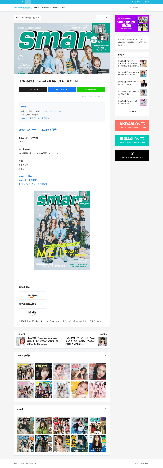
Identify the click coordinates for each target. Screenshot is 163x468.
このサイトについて (142, 2)
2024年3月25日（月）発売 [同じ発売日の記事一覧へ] (27, 17)
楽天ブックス (35, 118)
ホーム (16, 463)
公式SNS (58, 111)
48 (16, 2)
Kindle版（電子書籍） (28, 180)
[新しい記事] (99, 17)
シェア (63, 90)
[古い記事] (106, 17)
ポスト (34, 90)
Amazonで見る (25, 176)
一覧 (104, 355)
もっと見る (132, 111)
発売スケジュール (58, 7)
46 (22, 2)
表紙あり (37, 7)
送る (92, 90)
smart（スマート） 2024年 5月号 (37, 129)
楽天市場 (45, 118)
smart (23, 107)
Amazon (24, 118)
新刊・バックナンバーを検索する (33, 184)
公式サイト (48, 111)
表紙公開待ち (46, 7)
